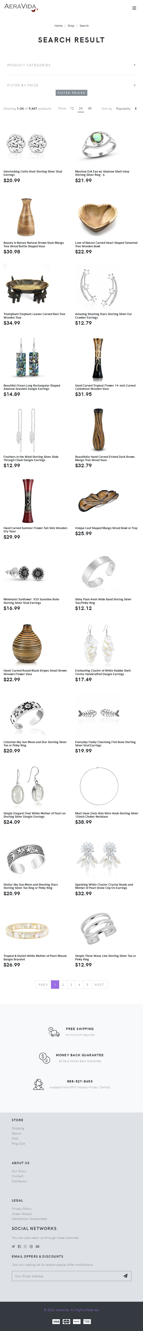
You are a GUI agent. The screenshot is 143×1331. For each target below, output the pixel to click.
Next (99, 984)
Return (17, 1133)
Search (84, 25)
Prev (43, 984)
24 (81, 108)
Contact (17, 1175)
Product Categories (29, 65)
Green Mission (22, 1213)
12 (72, 108)
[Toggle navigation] (134, 8)
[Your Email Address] (66, 1276)
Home (58, 25)
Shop (71, 25)
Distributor (19, 1181)
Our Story (19, 1171)
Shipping (18, 1128)
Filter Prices (71, 92)
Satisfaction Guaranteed (29, 1218)
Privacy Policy (21, 1208)
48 (90, 108)
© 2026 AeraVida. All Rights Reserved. (72, 1309)
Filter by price (23, 85)
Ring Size (18, 1143)
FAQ (15, 1138)
